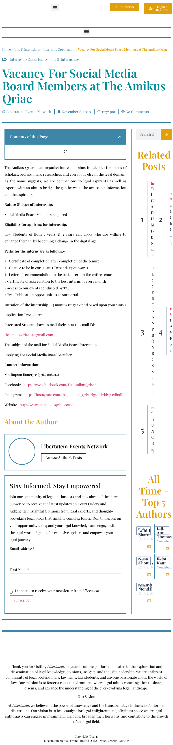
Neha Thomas (145, 561)
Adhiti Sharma (145, 533)
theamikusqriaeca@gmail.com (28, 334)
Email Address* (22, 548)
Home (6, 49)
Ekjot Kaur (161, 561)
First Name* (19, 569)
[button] (55, 7)
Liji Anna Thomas (164, 533)
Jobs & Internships (27, 49)
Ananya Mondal (145, 587)
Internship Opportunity (59, 49)
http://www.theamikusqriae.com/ (46, 404)
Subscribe (21, 600)
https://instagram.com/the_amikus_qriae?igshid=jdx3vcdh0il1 (74, 394)
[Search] (166, 134)
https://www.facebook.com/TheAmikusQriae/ (59, 384)
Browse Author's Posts (63, 457)
